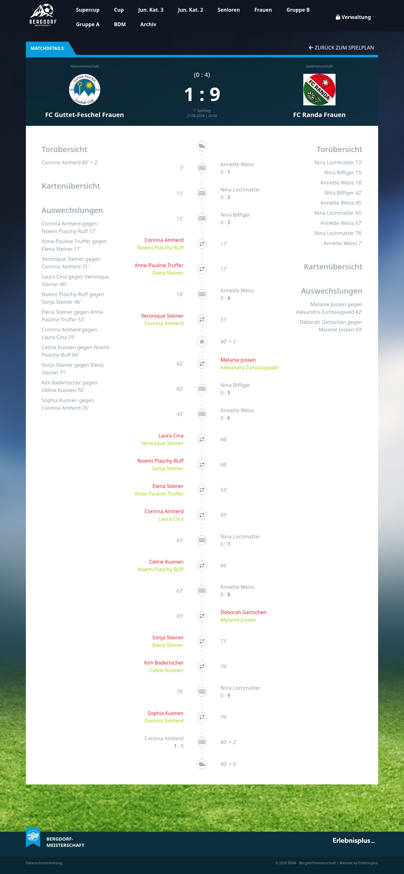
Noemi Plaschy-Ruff (65, 231)
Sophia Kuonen (60, 400)
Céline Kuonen (59, 347)
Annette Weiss (237, 164)
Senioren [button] (229, 9)
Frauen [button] (263, 9)
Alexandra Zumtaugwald (250, 367)
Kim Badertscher (61, 382)
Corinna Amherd (61, 162)
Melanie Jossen (238, 359)
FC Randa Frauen (319, 114)
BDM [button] (120, 24)
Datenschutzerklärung (44, 862)
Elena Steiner (57, 248)
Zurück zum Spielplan (341, 47)
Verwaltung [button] (353, 17)
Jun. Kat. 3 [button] (150, 9)
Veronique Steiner (63, 258)
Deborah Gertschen (244, 612)
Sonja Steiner (57, 301)
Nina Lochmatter (240, 189)
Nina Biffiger (235, 214)
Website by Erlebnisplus (359, 862)
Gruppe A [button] (87, 24)
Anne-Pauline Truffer (66, 241)
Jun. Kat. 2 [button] (190, 9)
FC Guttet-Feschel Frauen (84, 114)
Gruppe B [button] (298, 9)
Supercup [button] (87, 9)
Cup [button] (119, 9)
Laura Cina (54, 276)
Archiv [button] (148, 24)
